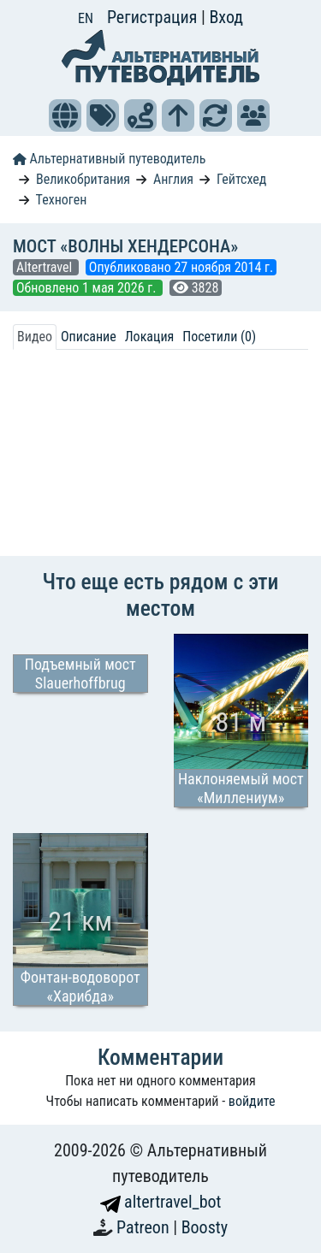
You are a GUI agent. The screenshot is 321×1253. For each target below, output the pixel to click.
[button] (65, 115)
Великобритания (83, 179)
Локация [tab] (150, 336)
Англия (173, 179)
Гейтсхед (242, 179)
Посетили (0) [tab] (219, 336)
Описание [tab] (88, 336)
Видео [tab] (34, 336)
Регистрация (154, 17)
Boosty (204, 1227)
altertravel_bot (161, 1201)
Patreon (144, 1227)
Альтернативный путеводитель (109, 159)
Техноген (61, 200)
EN (85, 18)
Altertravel (45, 267)
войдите (252, 1101)
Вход (226, 17)
